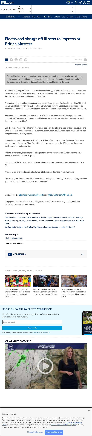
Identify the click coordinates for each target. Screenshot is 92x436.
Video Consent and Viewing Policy (64, 425)
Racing (84, 17)
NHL (50, 17)
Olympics (26, 17)
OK (89, 410)
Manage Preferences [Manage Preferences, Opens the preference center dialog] (35, 432)
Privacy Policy (46, 332)
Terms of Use (36, 332)
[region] (46, 421)
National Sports (16, 238)
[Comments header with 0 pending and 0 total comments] (46, 254)
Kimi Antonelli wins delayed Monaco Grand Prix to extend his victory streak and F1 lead (45, 292)
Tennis (77, 17)
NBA (39, 17)
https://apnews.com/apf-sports (31, 195)
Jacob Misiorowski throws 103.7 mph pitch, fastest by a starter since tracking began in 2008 (73, 293)
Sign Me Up (32, 328)
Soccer (70, 17)
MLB (44, 17)
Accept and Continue (54, 432)
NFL (33, 17)
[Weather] (69, 2)
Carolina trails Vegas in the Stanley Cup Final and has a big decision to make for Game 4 (40, 227)
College (57, 17)
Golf (63, 17)
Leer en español (81, 65)
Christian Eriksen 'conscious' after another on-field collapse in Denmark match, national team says (44, 217)
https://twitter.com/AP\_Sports (60, 195)
